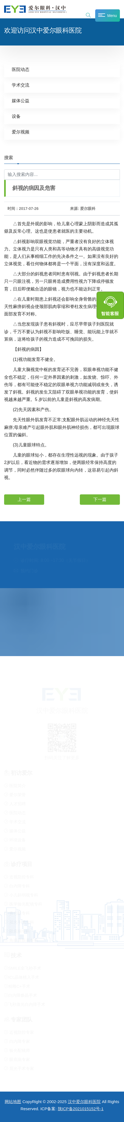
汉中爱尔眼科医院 (84, 1101)
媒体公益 (20, 100)
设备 (16, 116)
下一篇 (99, 499)
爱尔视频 (20, 131)
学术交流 (20, 84)
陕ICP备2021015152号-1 (81, 1108)
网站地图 (13, 1101)
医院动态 (20, 69)
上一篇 (24, 499)
